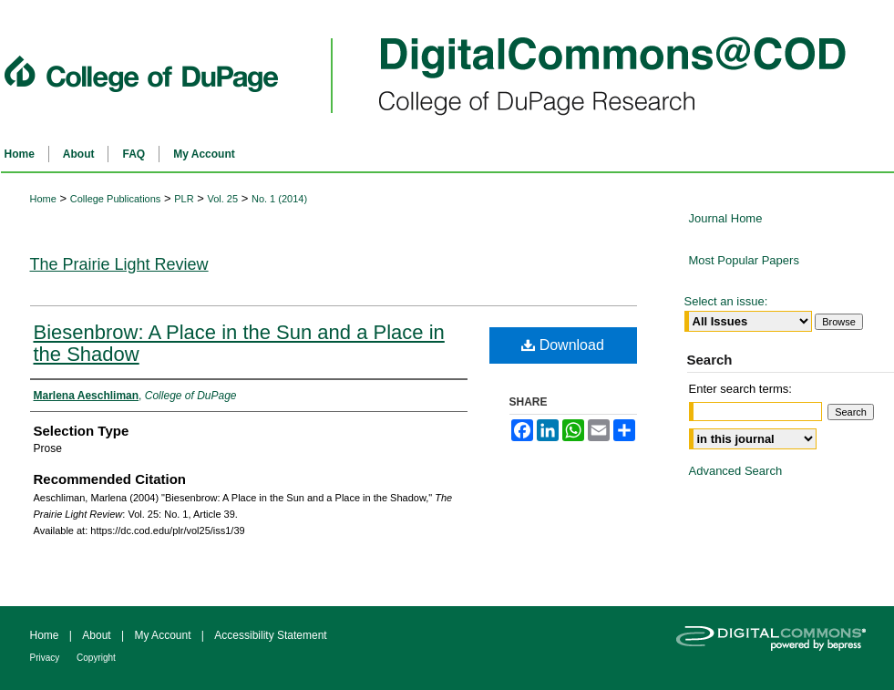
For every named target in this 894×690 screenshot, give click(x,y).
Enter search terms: (740, 389)
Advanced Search (736, 471)
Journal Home (726, 218)
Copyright (96, 658)
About (98, 635)
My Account (163, 635)
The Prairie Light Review (119, 264)
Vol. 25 (222, 198)
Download (562, 345)
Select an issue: (726, 301)
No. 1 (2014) (279, 198)
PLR (183, 198)
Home (43, 198)
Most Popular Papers (744, 260)
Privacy (46, 658)
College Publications (115, 198)
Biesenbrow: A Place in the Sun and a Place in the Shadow (239, 343)
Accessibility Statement (270, 635)
